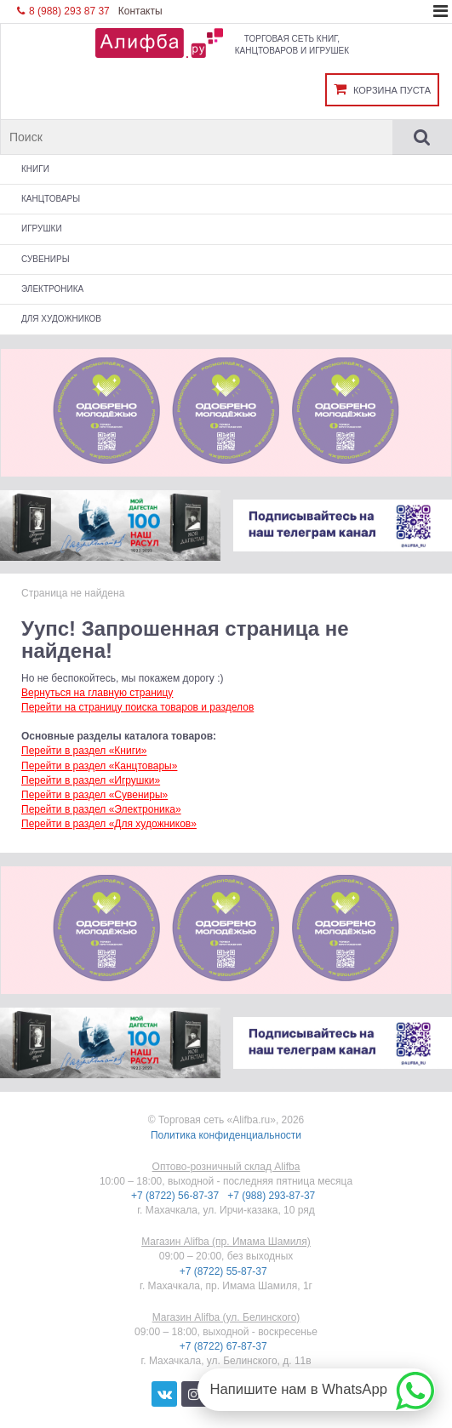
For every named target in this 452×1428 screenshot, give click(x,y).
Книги (35, 169)
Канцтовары (50, 198)
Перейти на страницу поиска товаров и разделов (137, 707)
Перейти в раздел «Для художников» (109, 824)
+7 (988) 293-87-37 (272, 1196)
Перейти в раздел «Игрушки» (90, 780)
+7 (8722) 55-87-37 (225, 1271)
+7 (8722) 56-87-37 (176, 1196)
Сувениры (45, 259)
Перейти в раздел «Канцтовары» (99, 766)
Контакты (140, 11)
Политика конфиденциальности (226, 1135)
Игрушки (41, 228)
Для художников (61, 318)
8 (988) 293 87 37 (63, 11)
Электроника (52, 289)
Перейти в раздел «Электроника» (101, 809)
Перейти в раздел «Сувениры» (94, 795)
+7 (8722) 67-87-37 (225, 1346)
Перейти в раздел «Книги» (83, 751)
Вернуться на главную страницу (97, 693)
